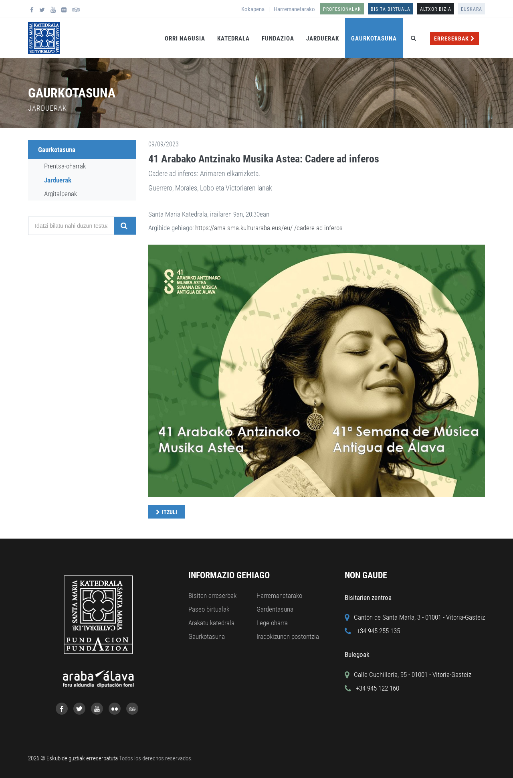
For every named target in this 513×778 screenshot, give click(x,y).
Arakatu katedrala (211, 623)
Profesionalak (342, 9)
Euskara (471, 9)
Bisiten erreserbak (212, 596)
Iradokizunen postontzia (287, 636)
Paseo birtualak (208, 609)
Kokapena (253, 9)
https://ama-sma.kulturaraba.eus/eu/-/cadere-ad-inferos (269, 228)
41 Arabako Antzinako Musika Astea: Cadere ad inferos (263, 159)
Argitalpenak (60, 194)
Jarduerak (322, 38)
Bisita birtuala (390, 9)
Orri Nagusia (185, 38)
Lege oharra (272, 623)
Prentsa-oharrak (65, 166)
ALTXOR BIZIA (435, 9)
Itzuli (169, 512)
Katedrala (233, 38)
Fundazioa (278, 38)
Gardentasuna (274, 609)
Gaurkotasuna (374, 38)
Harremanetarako (294, 9)
